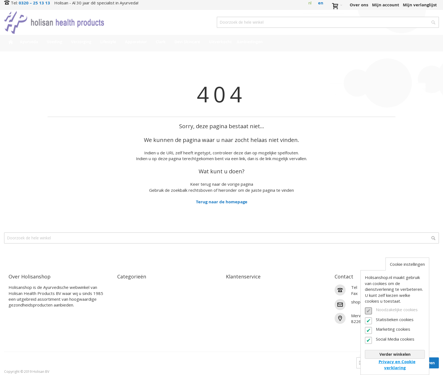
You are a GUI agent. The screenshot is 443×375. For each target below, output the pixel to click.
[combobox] (328, 22)
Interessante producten (142, 326)
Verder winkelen (395, 354)
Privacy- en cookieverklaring (255, 332)
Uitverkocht (129, 332)
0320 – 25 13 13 (34, 3)
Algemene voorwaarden (250, 326)
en (320, 3)
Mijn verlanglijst (420, 5)
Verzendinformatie (246, 300)
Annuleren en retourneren (253, 307)
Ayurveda (127, 287)
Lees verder (21, 314)
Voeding (125, 294)
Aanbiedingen (131, 339)
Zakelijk (234, 319)
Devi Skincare (131, 319)
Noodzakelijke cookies (397, 309)
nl (309, 3)
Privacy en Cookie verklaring (397, 364)
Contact (234, 287)
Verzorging (128, 300)
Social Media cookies (395, 339)
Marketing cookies (393, 329)
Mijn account (385, 5)
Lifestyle (126, 307)
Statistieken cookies (395, 319)
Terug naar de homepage (221, 202)
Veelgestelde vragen (247, 313)
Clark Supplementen (138, 313)
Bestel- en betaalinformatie (255, 294)
